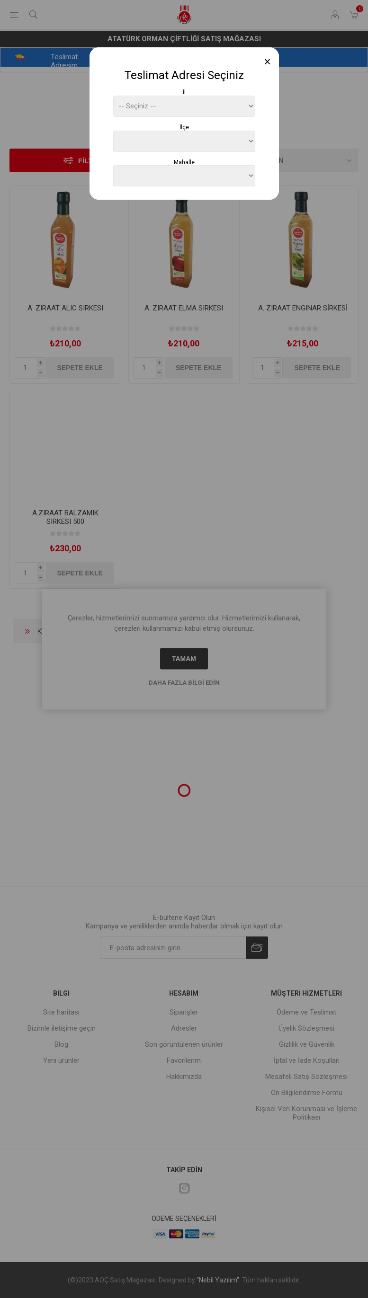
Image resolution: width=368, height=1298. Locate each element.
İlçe (184, 127)
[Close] (267, 61)
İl (184, 92)
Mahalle (184, 162)
